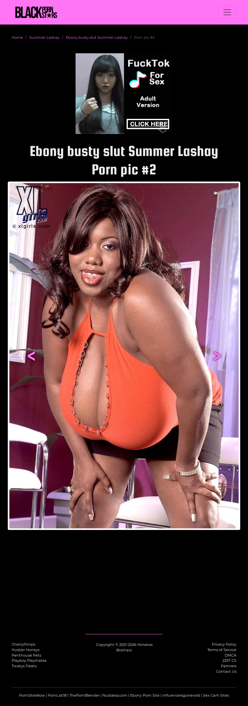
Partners (228, 666)
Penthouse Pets (26, 655)
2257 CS (229, 660)
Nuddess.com (114, 695)
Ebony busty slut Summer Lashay (97, 37)
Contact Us (226, 671)
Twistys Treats (24, 666)
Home (17, 37)
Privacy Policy (224, 644)
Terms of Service (221, 650)
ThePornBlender (84, 695)
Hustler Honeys (25, 650)
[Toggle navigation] (227, 12)
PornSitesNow (32, 695)
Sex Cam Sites (216, 695)
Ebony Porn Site (145, 695)
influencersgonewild (181, 695)
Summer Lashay (44, 37)
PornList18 (57, 695)
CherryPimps (23, 644)
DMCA (230, 655)
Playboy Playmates (29, 660)
